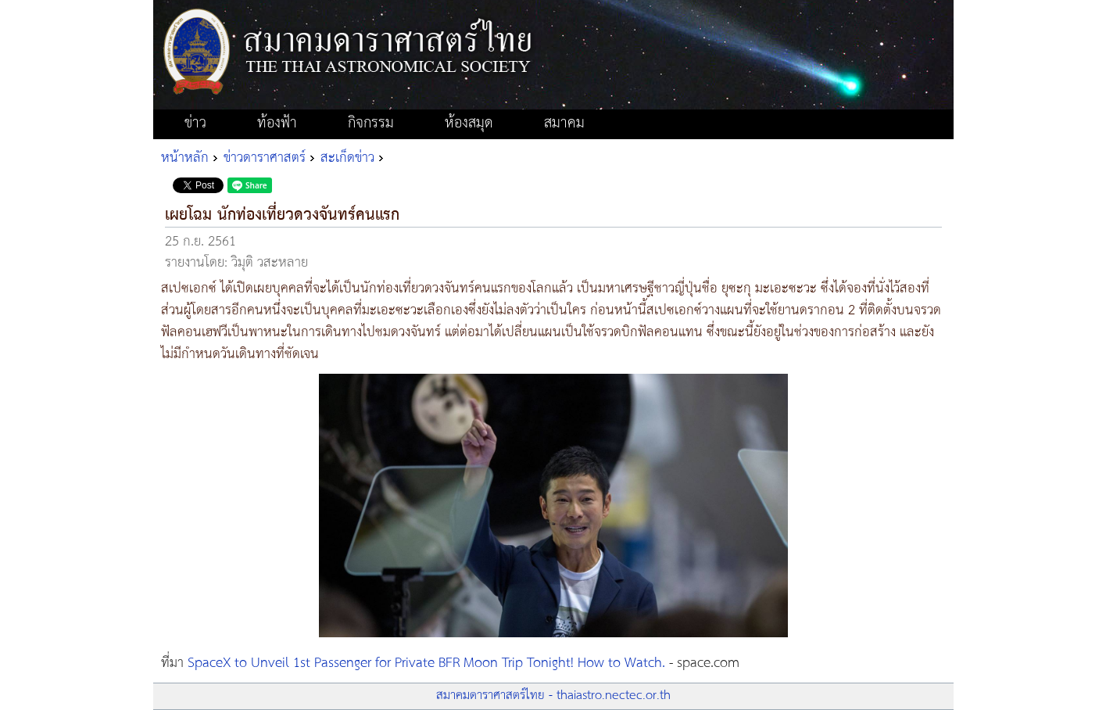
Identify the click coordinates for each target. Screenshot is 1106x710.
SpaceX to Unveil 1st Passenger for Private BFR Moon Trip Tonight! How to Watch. (426, 663)
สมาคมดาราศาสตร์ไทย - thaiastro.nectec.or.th (553, 695)
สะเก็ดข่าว (347, 158)
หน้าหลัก (185, 158)
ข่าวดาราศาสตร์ (265, 158)
